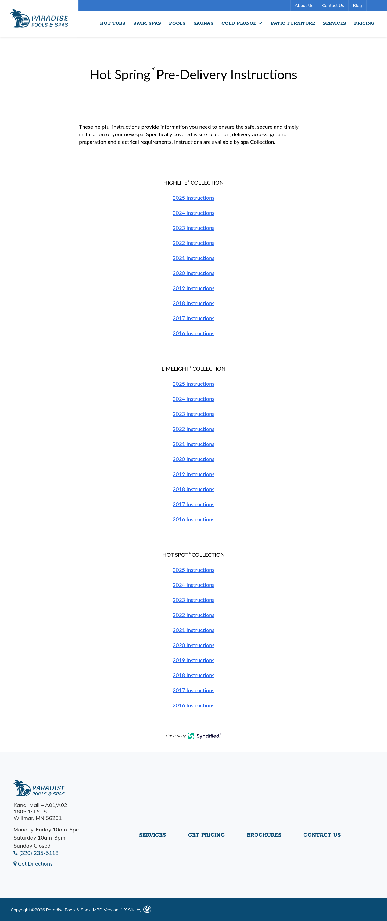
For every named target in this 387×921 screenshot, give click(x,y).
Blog (357, 5)
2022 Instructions (193, 243)
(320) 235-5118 (36, 852)
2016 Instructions (193, 333)
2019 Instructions (193, 288)
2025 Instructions (193, 197)
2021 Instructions (193, 258)
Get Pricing (206, 837)
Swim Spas (147, 23)
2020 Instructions (193, 273)
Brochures (264, 837)
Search (373, 5)
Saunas (203, 23)
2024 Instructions (193, 212)
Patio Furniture (293, 23)
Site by (139, 909)
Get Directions (33, 863)
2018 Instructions (193, 303)
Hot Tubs (112, 23)
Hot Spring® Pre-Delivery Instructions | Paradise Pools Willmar (39, 18)
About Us (304, 5)
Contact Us (333, 5)
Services (334, 23)
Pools (177, 23)
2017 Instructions (193, 318)
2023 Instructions (193, 227)
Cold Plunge (242, 23)
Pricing (364, 23)
